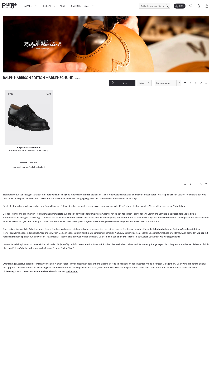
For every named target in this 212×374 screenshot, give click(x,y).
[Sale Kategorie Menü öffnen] (93, 6)
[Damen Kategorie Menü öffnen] (36, 6)
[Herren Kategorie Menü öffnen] (54, 6)
